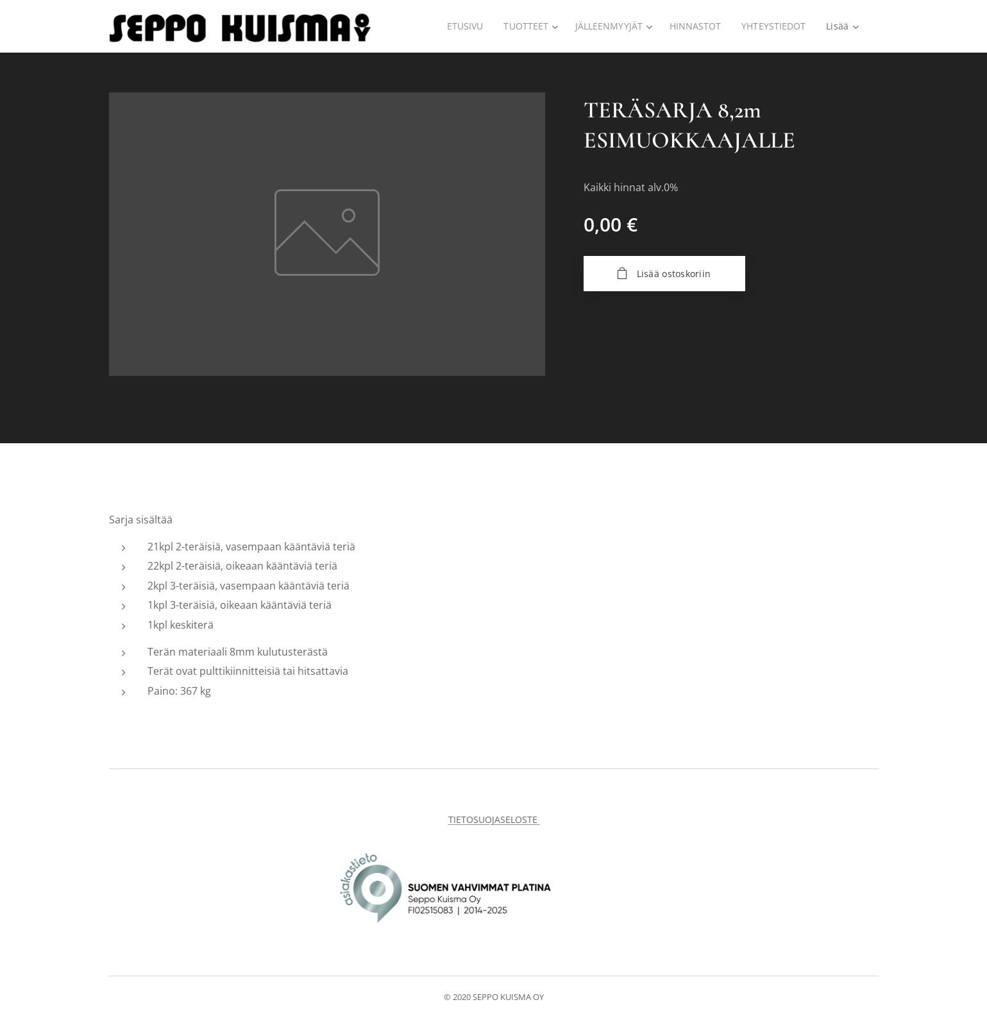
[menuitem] (462, 26)
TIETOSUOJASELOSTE (493, 819)
